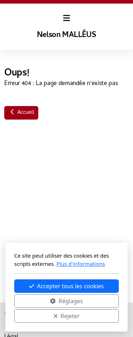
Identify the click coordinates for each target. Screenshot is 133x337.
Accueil (21, 112)
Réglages (66, 301)
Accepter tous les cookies (66, 286)
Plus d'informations (80, 263)
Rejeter (67, 316)
